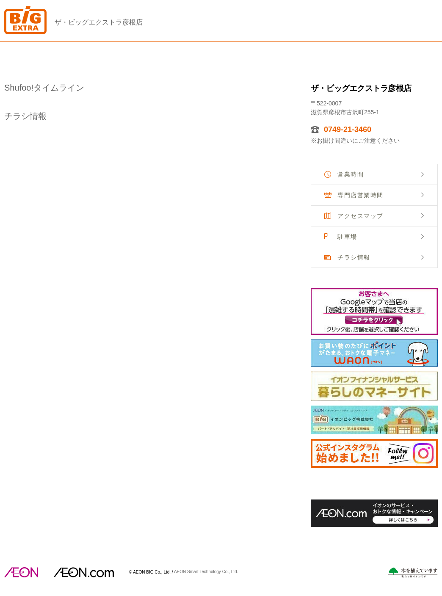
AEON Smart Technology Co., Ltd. (206, 571)
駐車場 (347, 236)
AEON (21, 572)
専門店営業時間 (360, 195)
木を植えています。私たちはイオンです (413, 572)
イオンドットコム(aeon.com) (83, 572)
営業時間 (350, 174)
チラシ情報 (353, 257)
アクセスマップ (360, 215)
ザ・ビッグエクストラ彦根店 (99, 22)
